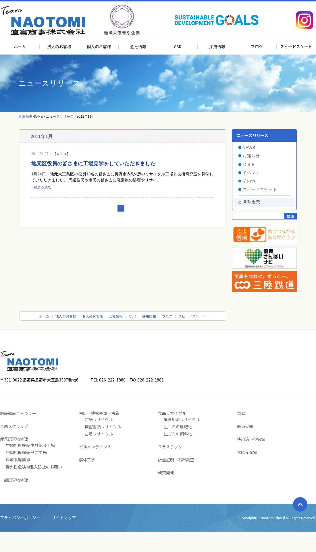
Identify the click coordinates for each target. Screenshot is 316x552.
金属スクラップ (14, 426)
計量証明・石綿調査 (176, 459)
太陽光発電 (247, 452)
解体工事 (87, 459)
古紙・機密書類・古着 (99, 413)
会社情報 (138, 46)
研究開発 (166, 472)
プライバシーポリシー (20, 517)
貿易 (241, 413)
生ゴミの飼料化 (178, 434)
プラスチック (170, 447)
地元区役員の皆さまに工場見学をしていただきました (93, 163)
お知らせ (251, 155)
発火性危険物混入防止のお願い (34, 467)
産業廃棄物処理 (14, 439)
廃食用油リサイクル (182, 419)
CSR (178, 46)
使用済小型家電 (251, 439)
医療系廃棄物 (18, 459)
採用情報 (217, 46)
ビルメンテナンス (95, 447)
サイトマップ (64, 517)
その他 (248, 181)
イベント (251, 172)
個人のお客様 (99, 46)
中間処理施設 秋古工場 (26, 452)
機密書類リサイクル (103, 426)
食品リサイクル (172, 413)
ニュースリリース (60, 117)
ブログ (257, 46)
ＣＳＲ (61, 154)
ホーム (20, 46)
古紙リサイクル (99, 419)
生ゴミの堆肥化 (178, 426)
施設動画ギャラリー (18, 413)
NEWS (248, 147)
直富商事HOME (31, 117)
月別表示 (251, 202)
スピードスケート (296, 46)
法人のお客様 (59, 46)
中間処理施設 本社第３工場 (30, 445)
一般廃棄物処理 (14, 480)
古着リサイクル (99, 434)
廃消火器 (245, 426)
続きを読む (42, 187)
